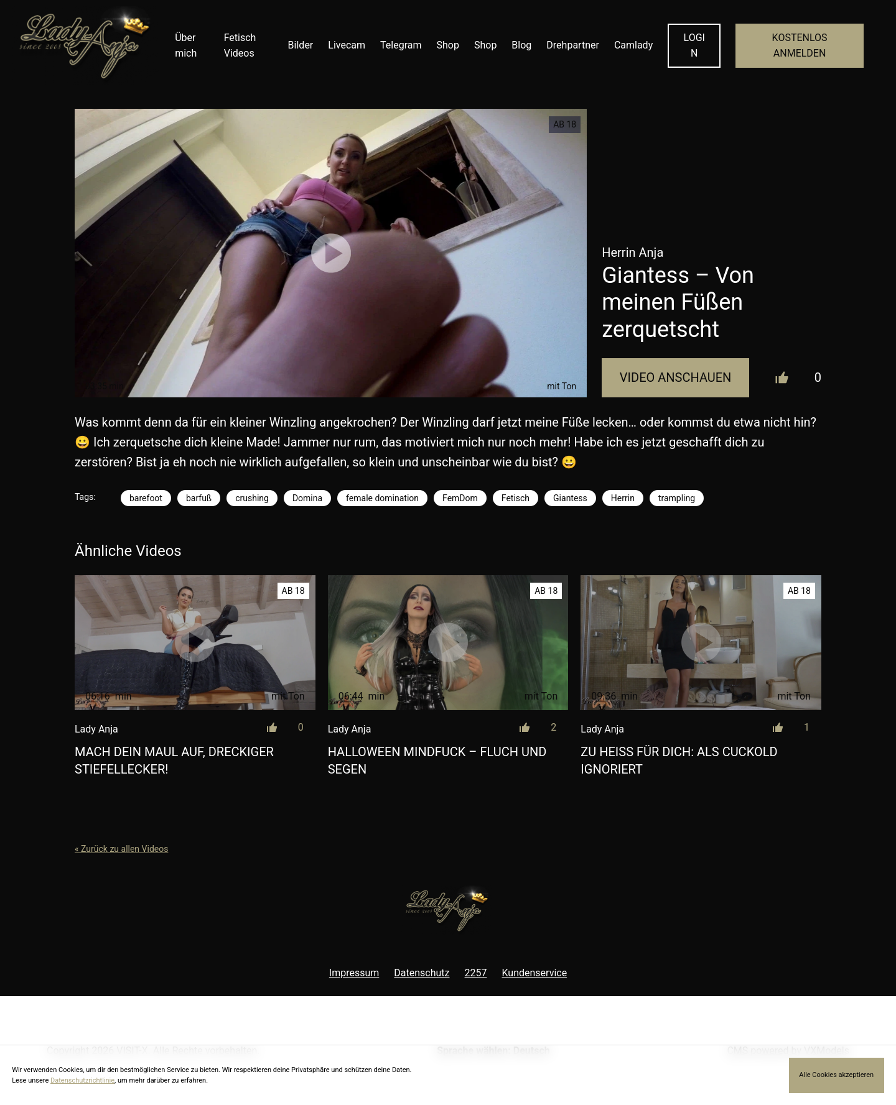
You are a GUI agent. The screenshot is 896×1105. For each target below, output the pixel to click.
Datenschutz (421, 973)
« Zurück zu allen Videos (121, 849)
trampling (676, 498)
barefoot (145, 498)
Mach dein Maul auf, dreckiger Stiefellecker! (174, 760)
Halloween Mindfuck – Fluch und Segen (437, 760)
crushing (252, 498)
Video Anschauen (676, 377)
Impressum (354, 973)
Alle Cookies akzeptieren (836, 1075)
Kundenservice (534, 973)
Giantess (570, 498)
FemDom (460, 498)
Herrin (623, 498)
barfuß (199, 498)
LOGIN (694, 46)
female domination (382, 498)
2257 (476, 973)
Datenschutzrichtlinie (82, 1080)
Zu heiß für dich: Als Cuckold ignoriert (679, 760)
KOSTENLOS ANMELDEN (800, 46)
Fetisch (516, 498)
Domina (307, 498)
